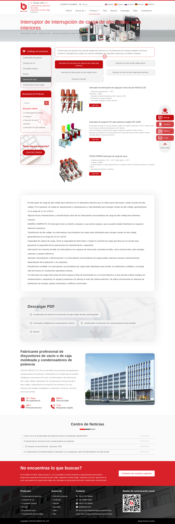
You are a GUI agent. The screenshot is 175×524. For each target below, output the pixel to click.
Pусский (129, 4)
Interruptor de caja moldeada (34, 127)
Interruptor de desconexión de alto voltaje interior (79, 72)
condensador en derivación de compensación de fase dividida (108, 323)
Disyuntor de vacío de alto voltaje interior (130, 63)
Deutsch (139, 4)
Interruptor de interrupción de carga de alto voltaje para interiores (73, 33)
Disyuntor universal (79, 79)
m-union (152, 521)
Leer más (95, 105)
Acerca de (79, 11)
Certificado (57, 500)
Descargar (125, 11)
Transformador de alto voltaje (33, 85)
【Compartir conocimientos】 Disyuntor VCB (43, 447)
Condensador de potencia (32, 58)
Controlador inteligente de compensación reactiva (52, 323)
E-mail (163, 138)
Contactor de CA (29, 63)
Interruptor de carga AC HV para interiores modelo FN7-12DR (115, 122)
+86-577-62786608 (86, 496)
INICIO (69, 11)
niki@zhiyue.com (85, 507)
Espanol (119, 4)
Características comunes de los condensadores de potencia (49, 441)
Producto (93, 11)
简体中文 (150, 4)
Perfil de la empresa (60, 496)
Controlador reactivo (30, 69)
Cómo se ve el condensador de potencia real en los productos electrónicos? (56, 436)
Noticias (113, 11)
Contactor (28, 116)
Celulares (164, 124)
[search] (80, 4)
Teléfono (164, 131)
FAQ (105, 11)
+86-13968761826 (85, 500)
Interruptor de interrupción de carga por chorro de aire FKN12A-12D (117, 88)
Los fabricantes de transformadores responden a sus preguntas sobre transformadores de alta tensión (66, 452)
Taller (135, 11)
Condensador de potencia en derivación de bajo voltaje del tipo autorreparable (64, 315)
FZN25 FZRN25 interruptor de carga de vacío (108, 156)
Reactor (26, 74)
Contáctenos (146, 11)
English (109, 4)
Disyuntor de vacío (45, 33)
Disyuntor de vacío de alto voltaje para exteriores (130, 72)
